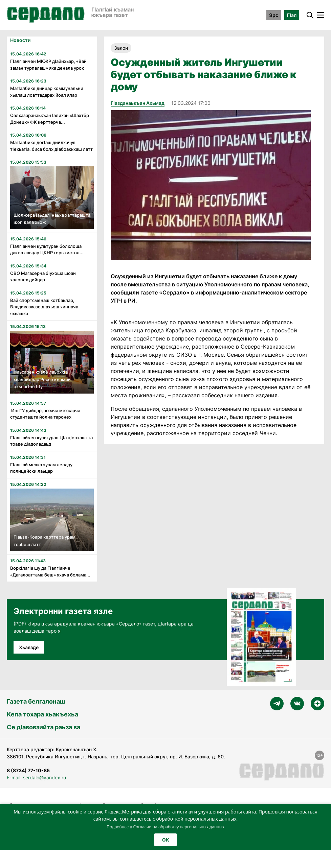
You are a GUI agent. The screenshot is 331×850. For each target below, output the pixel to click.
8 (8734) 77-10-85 (28, 770)
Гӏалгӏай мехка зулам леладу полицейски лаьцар (41, 468)
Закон (121, 48)
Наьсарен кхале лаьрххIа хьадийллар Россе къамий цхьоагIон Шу (42, 379)
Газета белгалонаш (36, 701)
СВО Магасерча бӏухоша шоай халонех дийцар (43, 276)
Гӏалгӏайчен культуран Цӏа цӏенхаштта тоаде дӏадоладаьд (51, 441)
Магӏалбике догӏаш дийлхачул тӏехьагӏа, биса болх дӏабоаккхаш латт (51, 146)
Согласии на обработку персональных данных (178, 827)
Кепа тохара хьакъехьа (42, 714)
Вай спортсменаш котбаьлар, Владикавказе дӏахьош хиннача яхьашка (44, 307)
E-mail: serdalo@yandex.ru (36, 777)
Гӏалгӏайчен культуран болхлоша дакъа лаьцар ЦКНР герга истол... (47, 249)
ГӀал (291, 15)
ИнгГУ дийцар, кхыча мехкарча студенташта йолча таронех (45, 414)
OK (165, 839)
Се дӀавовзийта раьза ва (43, 727)
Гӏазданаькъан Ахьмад (137, 103)
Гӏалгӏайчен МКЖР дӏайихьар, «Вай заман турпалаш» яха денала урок (48, 64)
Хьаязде (29, 647)
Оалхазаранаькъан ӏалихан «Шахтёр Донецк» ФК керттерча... (49, 119)
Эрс (273, 15)
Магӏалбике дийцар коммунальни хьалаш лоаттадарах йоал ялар (46, 92)
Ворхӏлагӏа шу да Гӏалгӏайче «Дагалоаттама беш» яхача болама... (50, 571)
